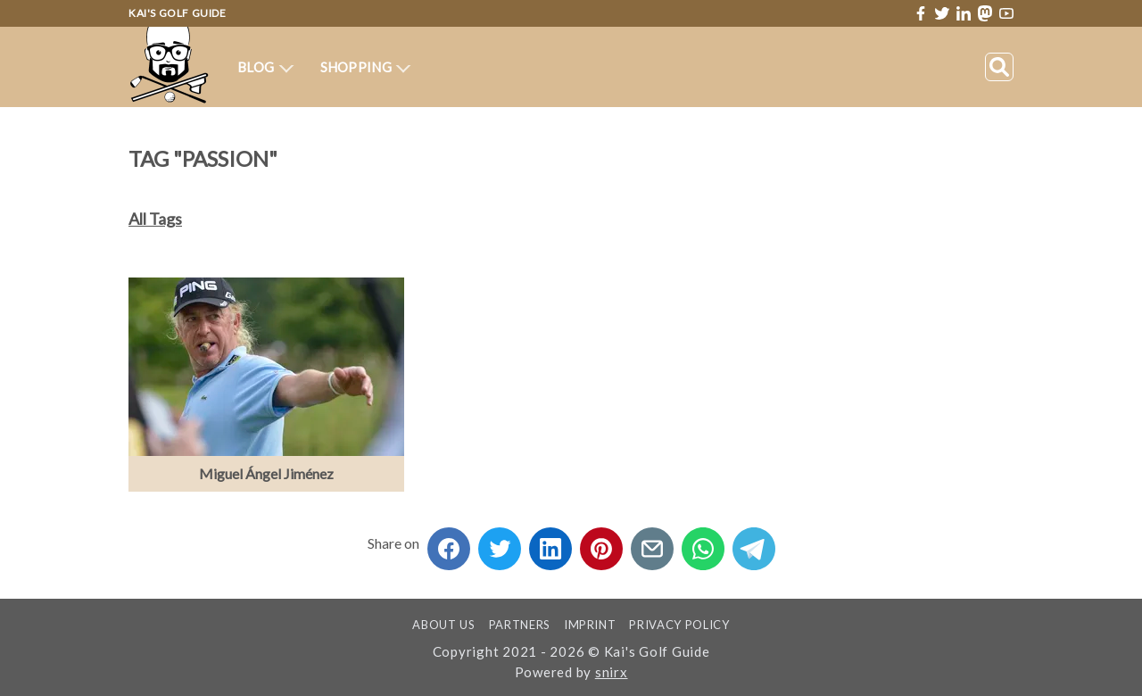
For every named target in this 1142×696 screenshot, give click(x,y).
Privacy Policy (679, 624)
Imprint (590, 624)
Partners (519, 624)
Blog (265, 67)
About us (443, 624)
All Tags (155, 218)
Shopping (365, 67)
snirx (611, 672)
